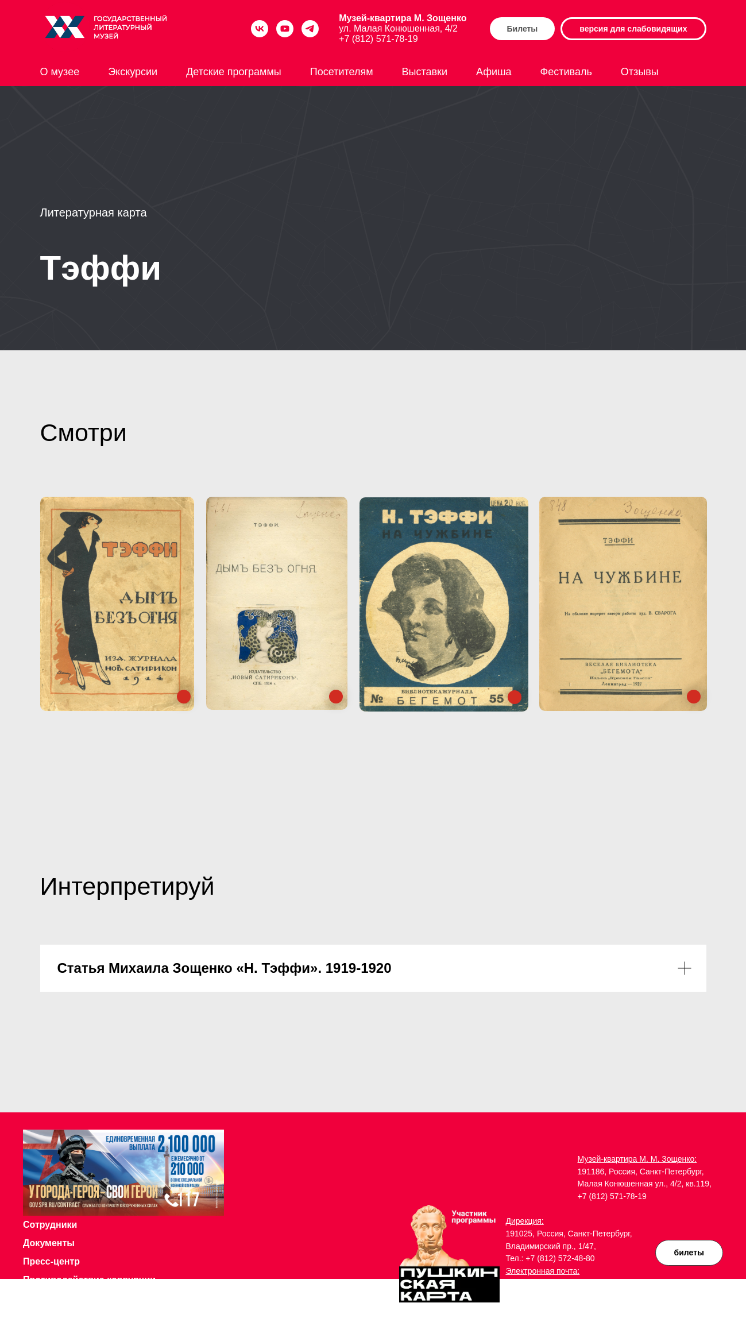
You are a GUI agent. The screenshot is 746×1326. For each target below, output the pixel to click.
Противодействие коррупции (89, 1280)
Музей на (45, 1316)
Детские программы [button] (233, 72)
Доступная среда (62, 1298)
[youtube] (284, 28)
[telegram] (310, 28)
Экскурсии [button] (132, 72)
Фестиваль (566, 72)
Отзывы (640, 72)
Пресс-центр (51, 1261)
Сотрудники (50, 1225)
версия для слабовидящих (633, 28)
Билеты (522, 28)
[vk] (259, 28)
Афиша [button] (494, 72)
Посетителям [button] (341, 72)
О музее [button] (60, 72)
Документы (49, 1243)
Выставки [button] (425, 72)
